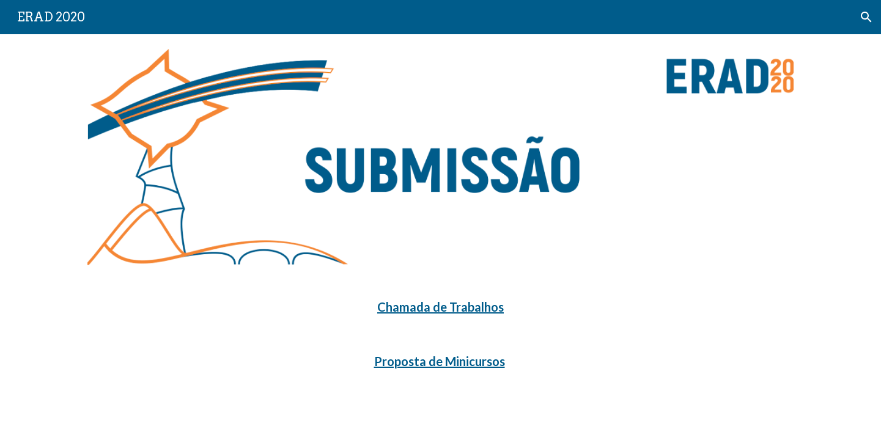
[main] (440, 307)
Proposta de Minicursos (439, 361)
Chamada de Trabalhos (440, 306)
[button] (866, 17)
